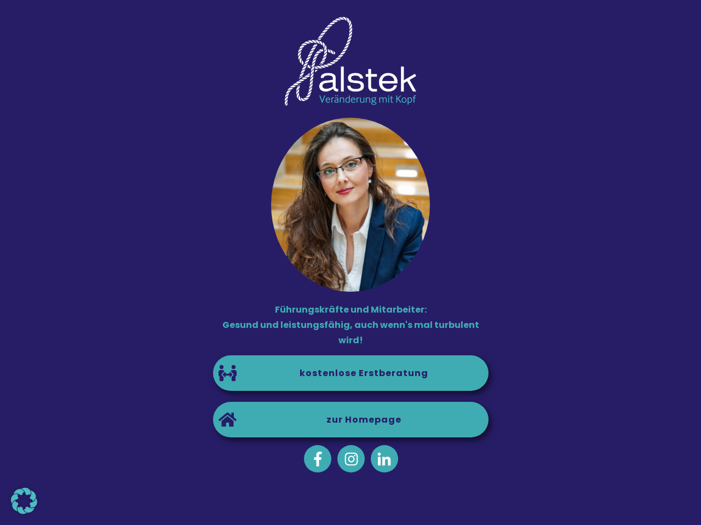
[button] (24, 501)
